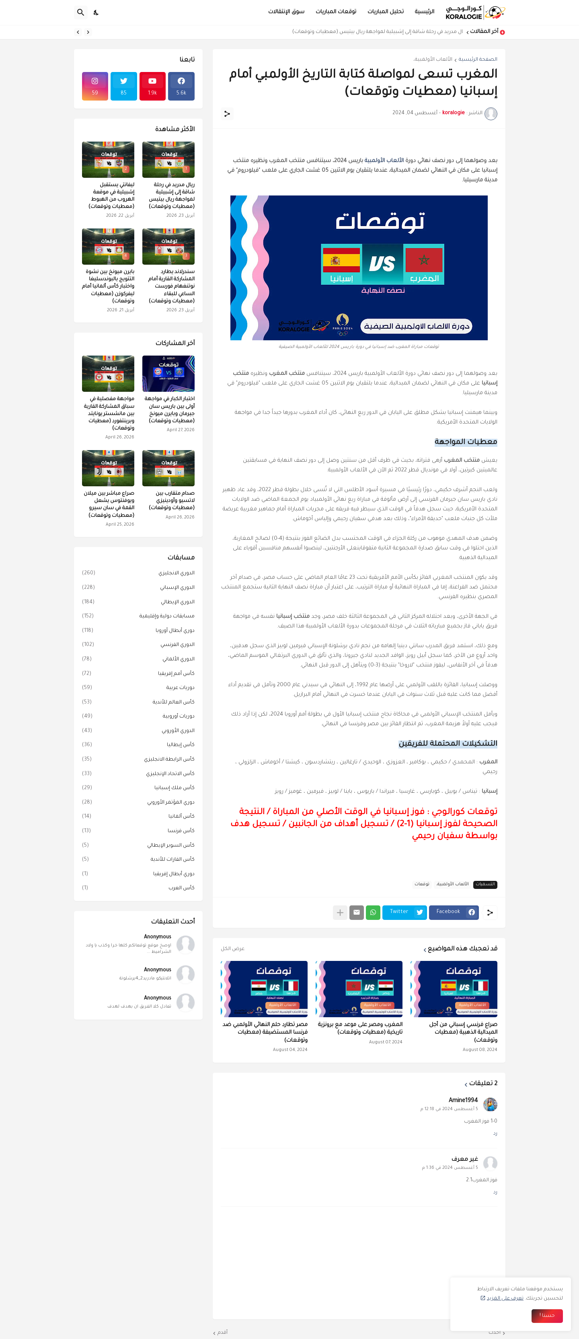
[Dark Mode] (96, 12)
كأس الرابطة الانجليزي (138, 760)
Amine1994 (463, 1101)
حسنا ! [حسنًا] (547, 1316)
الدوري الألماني (138, 660)
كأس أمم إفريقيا (138, 675)
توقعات (422, 884)
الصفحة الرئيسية (478, 60)
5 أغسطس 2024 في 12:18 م (449, 1109)
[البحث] (81, 12)
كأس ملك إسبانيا (138, 789)
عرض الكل (232, 949)
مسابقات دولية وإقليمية (138, 617)
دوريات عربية (138, 689)
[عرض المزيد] (340, 912)
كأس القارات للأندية (138, 860)
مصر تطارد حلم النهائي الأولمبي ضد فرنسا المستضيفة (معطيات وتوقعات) (265, 1033)
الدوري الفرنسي (138, 646)
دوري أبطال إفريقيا (138, 875)
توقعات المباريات (336, 12)
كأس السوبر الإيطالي (138, 846)
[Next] (78, 32)
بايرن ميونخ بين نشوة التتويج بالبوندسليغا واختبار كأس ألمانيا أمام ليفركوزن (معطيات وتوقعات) (108, 286)
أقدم (223, 1333)
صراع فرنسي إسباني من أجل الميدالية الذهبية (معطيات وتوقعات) (463, 1033)
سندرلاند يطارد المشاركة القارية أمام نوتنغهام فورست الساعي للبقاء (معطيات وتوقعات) (171, 286)
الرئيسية (424, 12)
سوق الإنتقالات (286, 12)
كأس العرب (138, 889)
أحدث (495, 1333)
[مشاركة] (227, 113)
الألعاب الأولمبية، (432, 60)
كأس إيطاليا (138, 746)
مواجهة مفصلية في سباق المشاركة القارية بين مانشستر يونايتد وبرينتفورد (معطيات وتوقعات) (109, 414)
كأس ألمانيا (138, 817)
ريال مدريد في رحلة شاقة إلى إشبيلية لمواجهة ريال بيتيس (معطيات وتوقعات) (375, 32)
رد (495, 1134)
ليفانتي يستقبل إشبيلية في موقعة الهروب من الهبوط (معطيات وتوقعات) (111, 196)
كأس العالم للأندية (138, 703)
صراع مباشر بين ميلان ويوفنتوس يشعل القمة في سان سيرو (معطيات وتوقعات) (109, 505)
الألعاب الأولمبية (384, 161)
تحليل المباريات (386, 12)
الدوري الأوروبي (138, 732)
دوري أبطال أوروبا (138, 631)
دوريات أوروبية (138, 717)
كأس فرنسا (138, 832)
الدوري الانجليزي (138, 574)
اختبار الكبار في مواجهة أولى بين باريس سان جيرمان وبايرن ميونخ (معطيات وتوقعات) (170, 410)
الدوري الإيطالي (138, 603)
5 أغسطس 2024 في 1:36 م (450, 1168)
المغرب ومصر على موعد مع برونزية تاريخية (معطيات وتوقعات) (360, 1029)
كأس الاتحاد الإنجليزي (138, 775)
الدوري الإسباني (138, 588)
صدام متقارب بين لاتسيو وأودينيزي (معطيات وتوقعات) (172, 501)
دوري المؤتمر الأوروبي (138, 803)
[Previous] (88, 32)
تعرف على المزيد (505, 1299)
